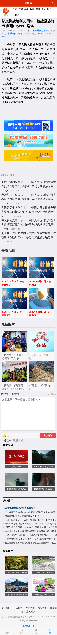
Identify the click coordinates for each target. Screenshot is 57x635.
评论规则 (15, 394)
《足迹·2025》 (16, 467)
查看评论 (48, 33)
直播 (38, 9)
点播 (26, 9)
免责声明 (30, 608)
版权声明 (42, 608)
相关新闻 (12, 33)
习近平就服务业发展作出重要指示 (19, 507)
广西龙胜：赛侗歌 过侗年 (16, 595)
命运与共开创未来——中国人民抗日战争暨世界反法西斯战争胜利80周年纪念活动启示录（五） (28, 199)
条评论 (53, 394)
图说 (49, 9)
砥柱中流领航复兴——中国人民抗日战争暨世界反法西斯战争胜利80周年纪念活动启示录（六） (28, 186)
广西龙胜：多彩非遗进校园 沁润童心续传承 (13, 388)
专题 (43, 9)
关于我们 (6, 608)
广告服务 (18, 608)
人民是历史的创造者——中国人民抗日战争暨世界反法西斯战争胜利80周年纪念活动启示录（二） (28, 212)
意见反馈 (30, 611)
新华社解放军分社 (41, 30)
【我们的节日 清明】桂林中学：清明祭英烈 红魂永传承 (31, 527)
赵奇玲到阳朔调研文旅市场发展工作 (22, 516)
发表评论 (48, 435)
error (40, 33)
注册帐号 (18, 440)
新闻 (20, 9)
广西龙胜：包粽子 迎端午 (16, 572)
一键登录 (6, 440)
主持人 (16, 14)
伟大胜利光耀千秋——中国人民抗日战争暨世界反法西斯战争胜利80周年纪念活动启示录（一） (28, 224)
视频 (32, 9)
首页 (15, 9)
